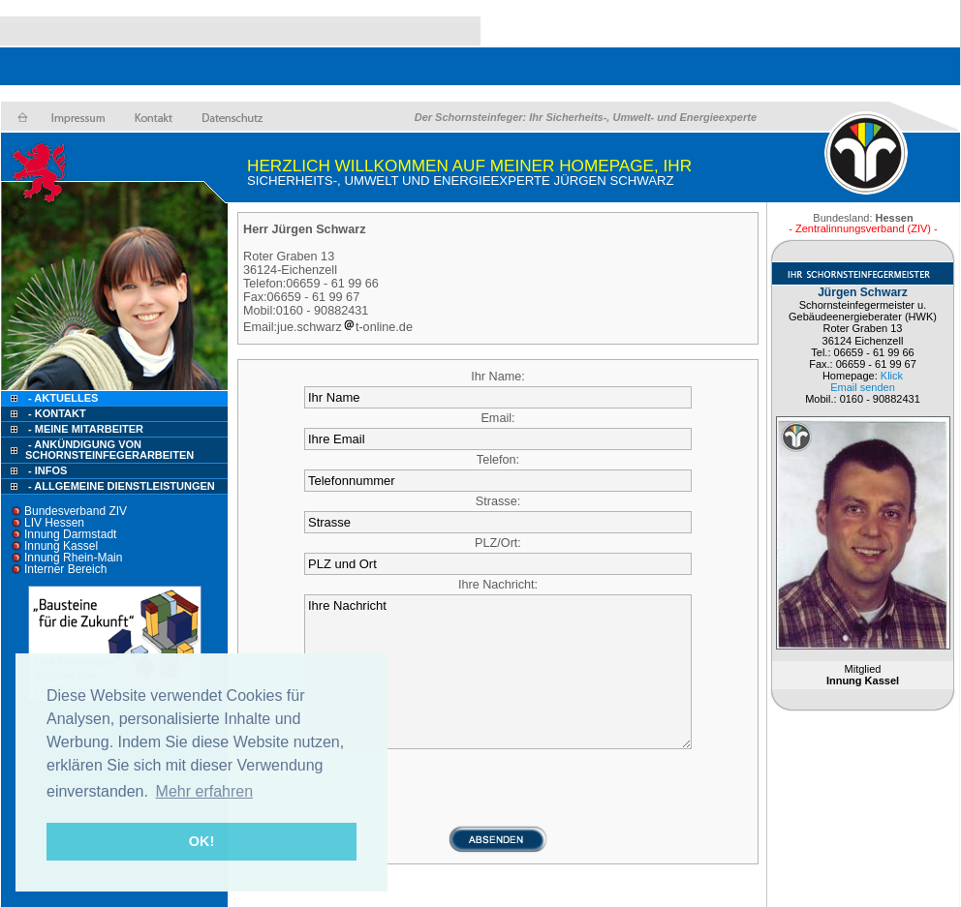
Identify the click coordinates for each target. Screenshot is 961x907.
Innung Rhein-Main (73, 557)
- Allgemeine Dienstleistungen (121, 486)
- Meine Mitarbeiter (85, 429)
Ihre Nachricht (498, 671)
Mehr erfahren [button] (205, 791)
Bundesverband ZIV (75, 511)
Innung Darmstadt (70, 534)
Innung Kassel (61, 546)
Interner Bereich (65, 569)
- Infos (47, 470)
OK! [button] (201, 841)
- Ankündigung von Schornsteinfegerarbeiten (109, 449)
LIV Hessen (54, 522)
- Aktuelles (61, 398)
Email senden (862, 387)
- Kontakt (55, 413)
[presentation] (498, 787)
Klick (892, 375)
